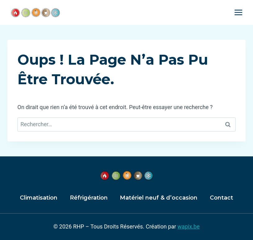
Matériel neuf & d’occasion (158, 197)
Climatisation (38, 197)
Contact (221, 197)
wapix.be (189, 226)
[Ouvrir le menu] (238, 12)
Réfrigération (89, 197)
